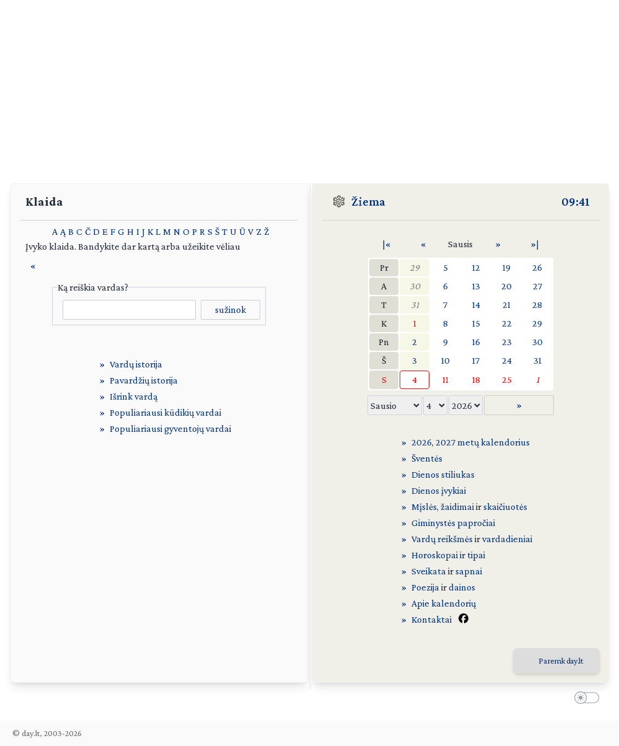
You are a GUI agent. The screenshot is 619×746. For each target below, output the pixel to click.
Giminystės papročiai (453, 522)
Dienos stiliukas (443, 474)
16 (476, 341)
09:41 (575, 201)
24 (507, 360)
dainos (462, 587)
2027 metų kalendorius (483, 442)
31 (415, 304)
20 (506, 286)
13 (476, 286)
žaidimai (457, 506)
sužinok (230, 309)
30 (415, 286)
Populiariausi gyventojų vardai (170, 428)
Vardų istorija (136, 364)
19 (507, 267)
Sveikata (428, 571)
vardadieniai (507, 538)
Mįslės (424, 506)
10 (445, 360)
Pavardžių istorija (144, 380)
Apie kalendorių (443, 603)
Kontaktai (431, 619)
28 (537, 304)
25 (507, 379)
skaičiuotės (505, 506)
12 (476, 267)
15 (476, 323)
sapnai (468, 571)
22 (507, 323)
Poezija (425, 587)
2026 (421, 442)
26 (537, 267)
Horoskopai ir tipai (448, 555)
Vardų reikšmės (442, 538)
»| (534, 244)
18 (476, 379)
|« (386, 244)
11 (445, 379)
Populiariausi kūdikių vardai (165, 412)
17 (476, 360)
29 (414, 267)
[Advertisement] (309, 86)
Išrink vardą (133, 396)
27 (537, 286)
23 (507, 341)
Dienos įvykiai (438, 490)
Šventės (426, 458)
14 (476, 304)
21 (507, 304)
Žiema (368, 201)
